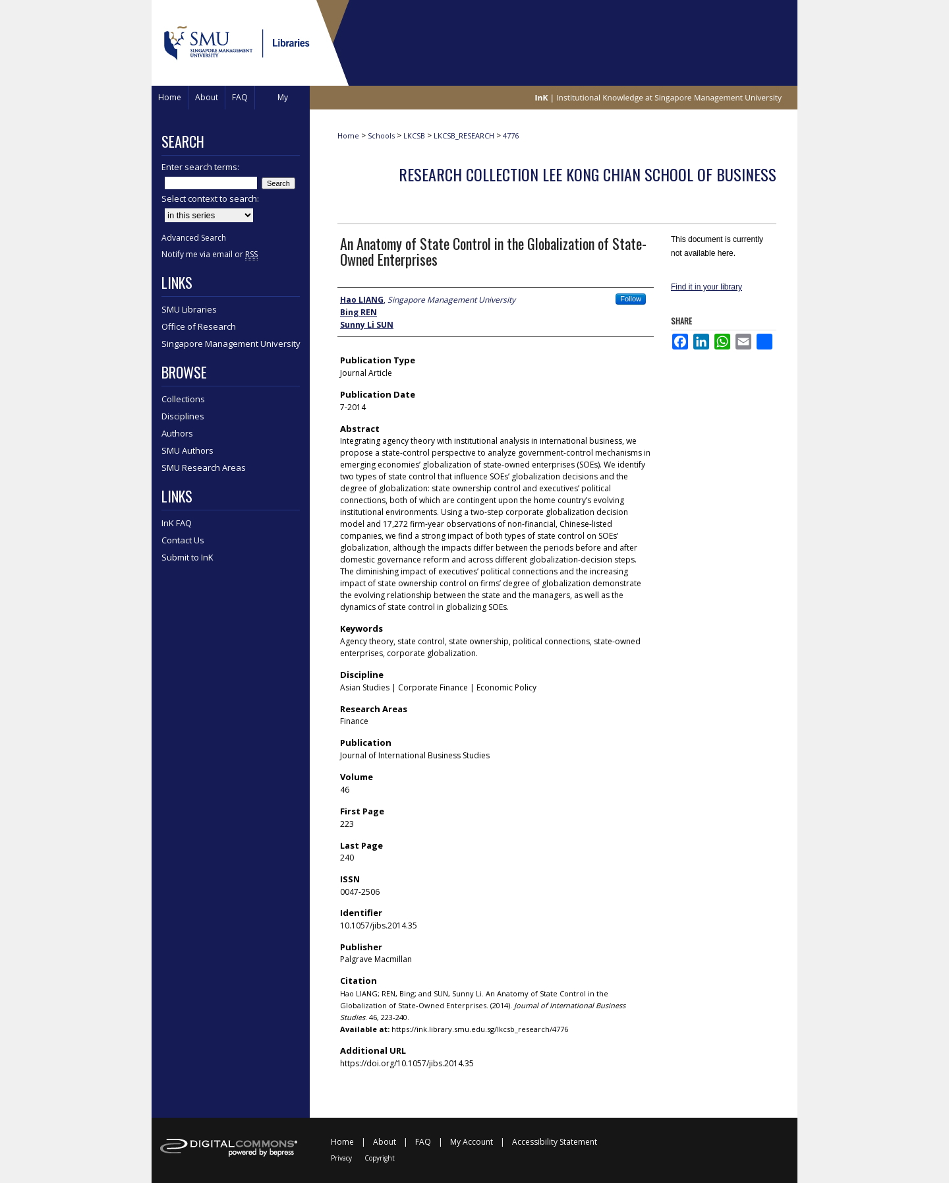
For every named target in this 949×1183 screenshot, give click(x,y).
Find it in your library (706, 286)
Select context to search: (210, 198)
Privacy (341, 1158)
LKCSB (414, 135)
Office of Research (198, 326)
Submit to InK (187, 557)
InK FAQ (176, 523)
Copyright (379, 1158)
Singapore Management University (231, 343)
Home (348, 135)
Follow (630, 299)
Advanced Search (193, 237)
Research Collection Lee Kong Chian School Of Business (587, 174)
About (384, 1141)
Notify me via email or (209, 254)
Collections (183, 399)
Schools (381, 135)
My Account (471, 1141)
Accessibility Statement (554, 1141)
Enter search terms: (200, 167)
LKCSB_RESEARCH (464, 135)
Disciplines (182, 416)
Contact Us (182, 540)
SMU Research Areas (203, 467)
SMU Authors (187, 450)
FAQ (423, 1141)
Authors (177, 433)
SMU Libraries (189, 309)
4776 (511, 135)
